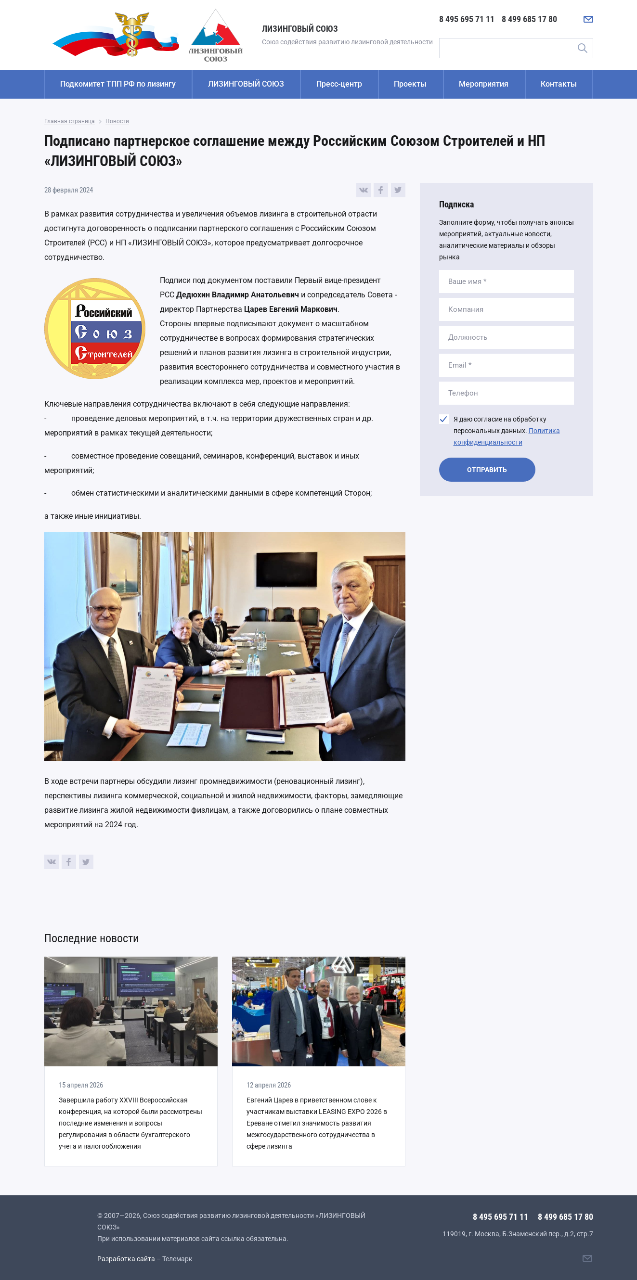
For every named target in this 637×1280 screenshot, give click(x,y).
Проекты (410, 84)
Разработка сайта (126, 1259)
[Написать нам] (588, 19)
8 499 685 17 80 (529, 19)
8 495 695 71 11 (466, 19)
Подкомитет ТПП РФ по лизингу (118, 84)
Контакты (559, 84)
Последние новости (91, 938)
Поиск (582, 48)
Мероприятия (483, 84)
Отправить (487, 470)
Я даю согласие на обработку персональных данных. (507, 430)
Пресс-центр (339, 84)
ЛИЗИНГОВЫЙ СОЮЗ (246, 84)
